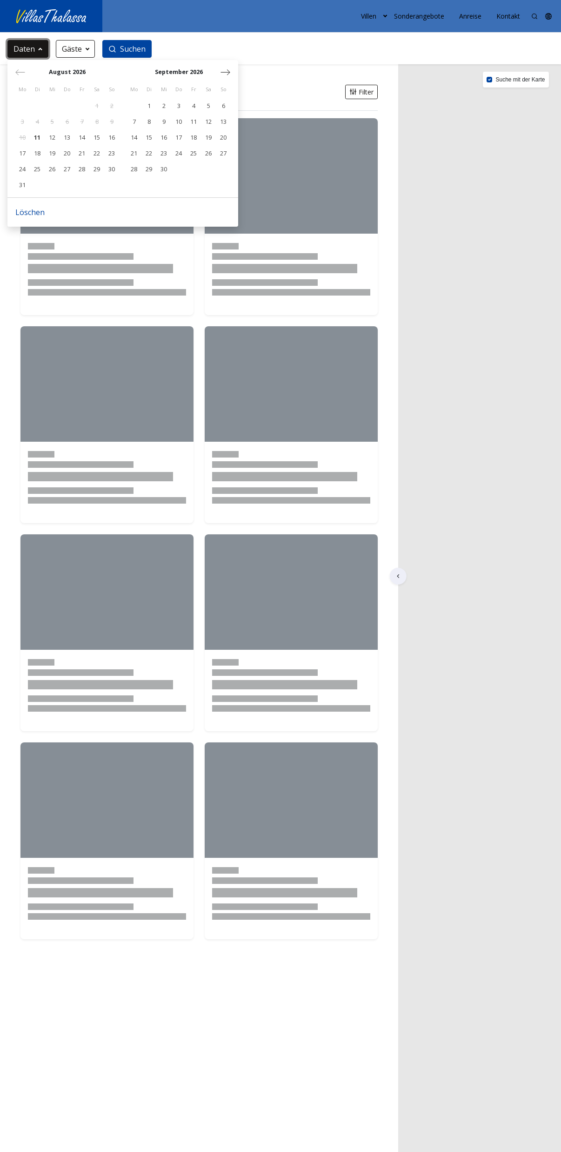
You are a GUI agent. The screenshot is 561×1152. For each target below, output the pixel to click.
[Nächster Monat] (225, 73)
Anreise (470, 16)
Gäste (72, 49)
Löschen (30, 213)
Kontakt (508, 16)
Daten (24, 49)
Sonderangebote (419, 16)
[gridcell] (97, 106)
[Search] (534, 16)
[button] (385, 16)
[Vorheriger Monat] (20, 73)
